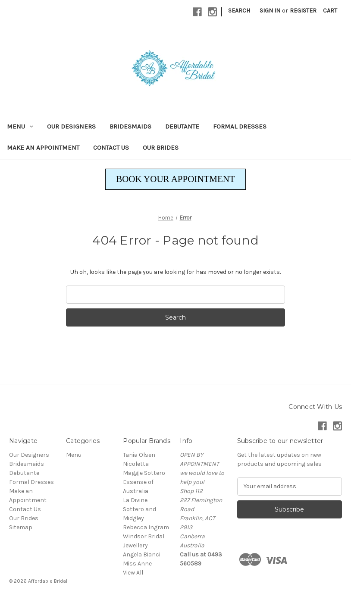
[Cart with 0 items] (330, 10)
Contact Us (111, 147)
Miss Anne (137, 563)
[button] (175, 179)
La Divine (135, 500)
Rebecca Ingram (146, 527)
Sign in (270, 10)
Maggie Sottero (144, 473)
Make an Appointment (43, 147)
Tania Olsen (139, 455)
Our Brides (161, 147)
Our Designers (71, 126)
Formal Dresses (239, 126)
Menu (20, 126)
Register (303, 10)
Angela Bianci (141, 554)
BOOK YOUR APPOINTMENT (175, 179)
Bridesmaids (130, 126)
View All (133, 572)
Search (239, 10)
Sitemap (20, 527)
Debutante (182, 126)
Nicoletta (136, 464)
